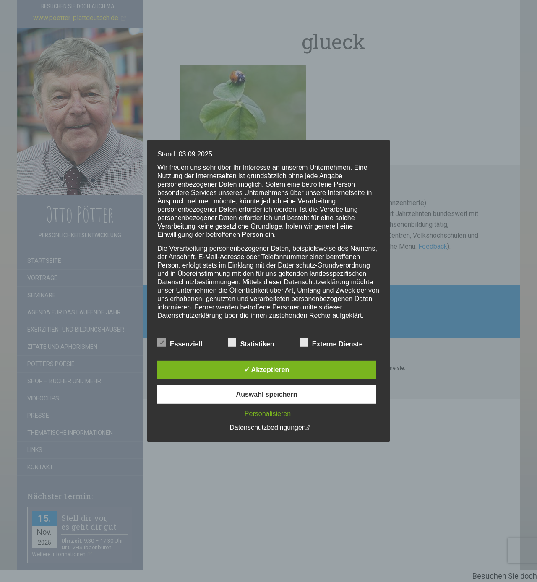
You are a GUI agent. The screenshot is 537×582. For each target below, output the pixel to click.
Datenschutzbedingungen (267, 427)
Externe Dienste (331, 343)
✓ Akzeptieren (266, 369)
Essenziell (179, 343)
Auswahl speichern (266, 394)
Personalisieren (268, 413)
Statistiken (251, 343)
